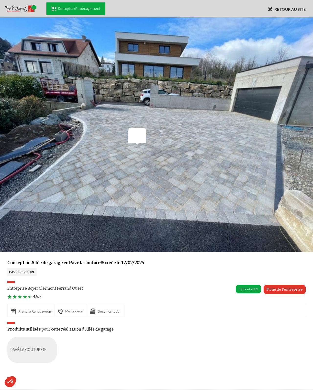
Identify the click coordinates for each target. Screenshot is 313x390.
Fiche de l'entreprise (285, 289)
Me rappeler (71, 311)
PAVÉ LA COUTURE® (33, 350)
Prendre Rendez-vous (31, 311)
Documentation (106, 311)
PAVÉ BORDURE (22, 272)
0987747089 (248, 289)
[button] (10, 382)
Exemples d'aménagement (76, 9)
